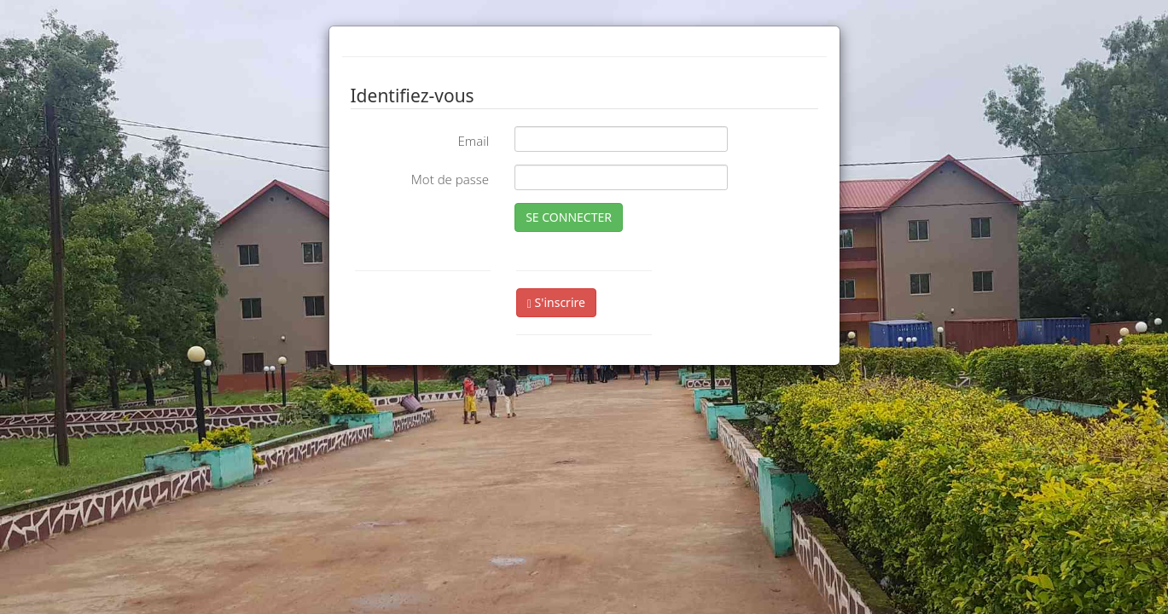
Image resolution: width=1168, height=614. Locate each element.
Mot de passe (450, 179)
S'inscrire (556, 302)
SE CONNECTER (569, 217)
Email (473, 140)
